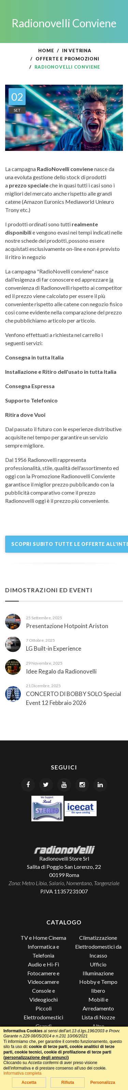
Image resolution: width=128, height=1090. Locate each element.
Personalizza (102, 1082)
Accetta (29, 1082)
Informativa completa (22, 1073)
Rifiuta (67, 1082)
